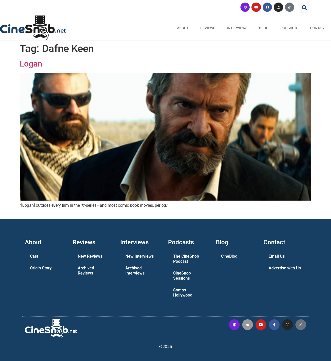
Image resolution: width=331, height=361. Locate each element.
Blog (264, 28)
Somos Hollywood (182, 293)
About (183, 28)
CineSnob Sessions (182, 276)
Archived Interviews (135, 271)
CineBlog (229, 256)
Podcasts (289, 28)
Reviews (207, 28)
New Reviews (90, 256)
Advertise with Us (285, 268)
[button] (304, 8)
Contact (318, 28)
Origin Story (41, 268)
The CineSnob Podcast (186, 259)
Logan (31, 64)
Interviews (237, 28)
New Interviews (139, 256)
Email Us (277, 256)
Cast (34, 256)
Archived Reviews (86, 271)
